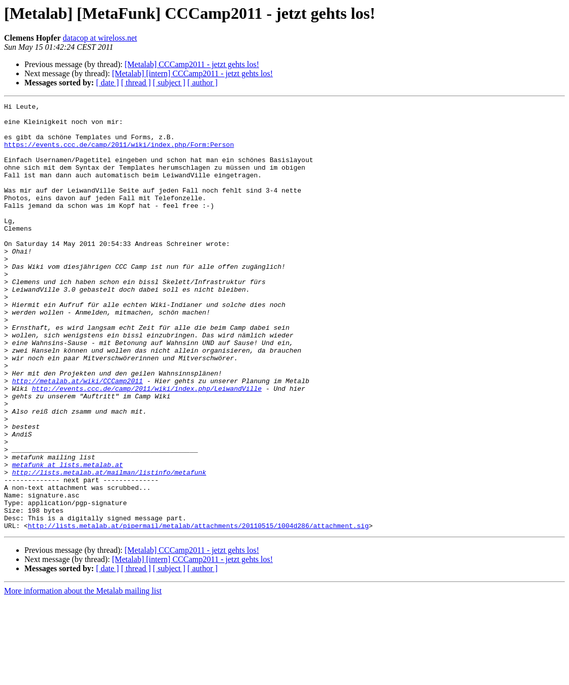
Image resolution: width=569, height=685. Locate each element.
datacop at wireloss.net (100, 38)
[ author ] (202, 82)
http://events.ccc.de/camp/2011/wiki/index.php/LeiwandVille (147, 446)
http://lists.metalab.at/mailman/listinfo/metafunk (109, 546)
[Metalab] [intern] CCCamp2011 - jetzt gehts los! (192, 73)
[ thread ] (136, 82)
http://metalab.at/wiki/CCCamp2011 (77, 437)
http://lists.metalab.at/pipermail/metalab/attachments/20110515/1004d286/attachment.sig (198, 610)
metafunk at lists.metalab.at (67, 537)
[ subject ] (169, 82)
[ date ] (107, 82)
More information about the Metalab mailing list (83, 676)
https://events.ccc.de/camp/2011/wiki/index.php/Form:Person (119, 153)
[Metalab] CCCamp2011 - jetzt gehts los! (191, 64)
